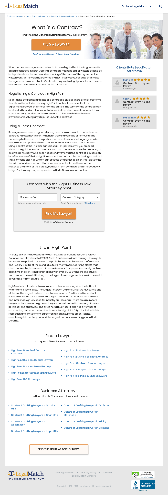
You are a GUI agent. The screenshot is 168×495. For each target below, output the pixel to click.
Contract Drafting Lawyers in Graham (86, 405)
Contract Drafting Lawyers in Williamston (28, 423)
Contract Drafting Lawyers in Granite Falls (33, 407)
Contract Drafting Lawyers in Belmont (86, 427)
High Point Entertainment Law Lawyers (33, 372)
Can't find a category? (78, 203)
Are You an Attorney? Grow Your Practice (56, 54)
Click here (90, 203)
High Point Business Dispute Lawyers (32, 360)
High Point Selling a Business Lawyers (85, 376)
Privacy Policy (88, 472)
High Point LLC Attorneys (25, 379)
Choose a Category (73, 197)
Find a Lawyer (56, 44)
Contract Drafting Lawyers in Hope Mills (34, 431)
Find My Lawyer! (58, 213)
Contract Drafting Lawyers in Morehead (81, 413)
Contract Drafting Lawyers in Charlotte (34, 415)
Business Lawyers (15, 16)
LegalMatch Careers (84, 475)
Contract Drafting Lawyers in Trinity (85, 421)
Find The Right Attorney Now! (59, 449)
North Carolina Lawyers (37, 16)
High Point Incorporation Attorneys (85, 369)
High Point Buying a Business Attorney (86, 356)
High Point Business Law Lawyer (82, 350)
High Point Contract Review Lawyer (84, 363)
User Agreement (64, 472)
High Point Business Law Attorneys (31, 366)
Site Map (108, 472)
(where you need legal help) (32, 203)
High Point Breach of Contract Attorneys (29, 352)
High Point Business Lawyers (64, 16)
